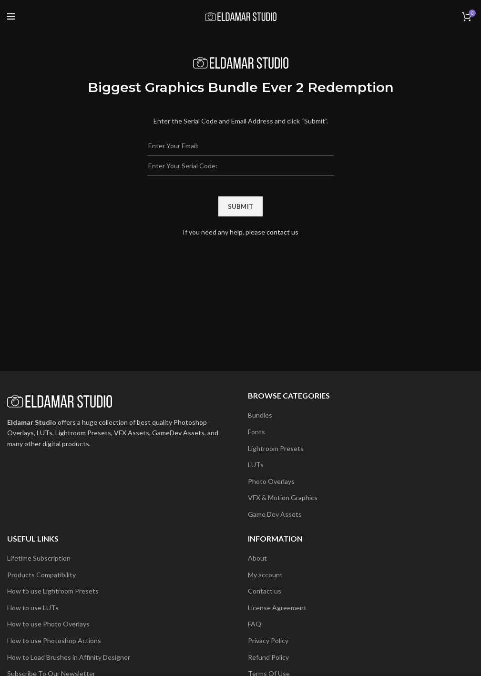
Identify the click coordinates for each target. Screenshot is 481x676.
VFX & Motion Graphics (282, 497)
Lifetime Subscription (39, 558)
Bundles (260, 415)
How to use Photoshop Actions (54, 640)
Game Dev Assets (275, 514)
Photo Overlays (271, 481)
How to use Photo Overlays (48, 624)
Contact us (264, 591)
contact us (282, 232)
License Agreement (277, 608)
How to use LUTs (33, 608)
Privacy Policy (268, 640)
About (257, 558)
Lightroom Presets (276, 448)
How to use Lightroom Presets (53, 591)
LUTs (256, 465)
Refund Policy (268, 657)
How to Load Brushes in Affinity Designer (68, 657)
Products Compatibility (41, 575)
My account (265, 575)
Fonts (256, 432)
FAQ (254, 624)
